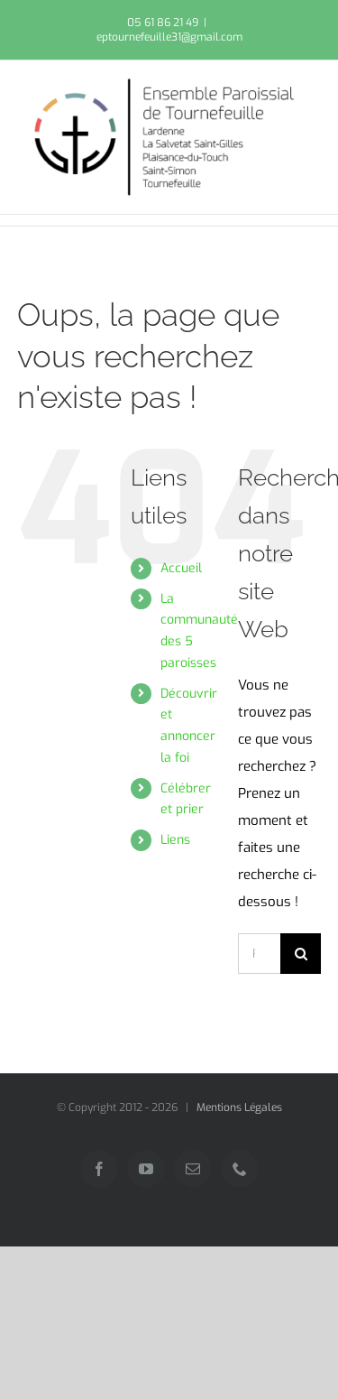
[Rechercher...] (259, 953)
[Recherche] (300, 953)
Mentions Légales (239, 1107)
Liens (175, 839)
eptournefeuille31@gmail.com (169, 37)
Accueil (181, 568)
